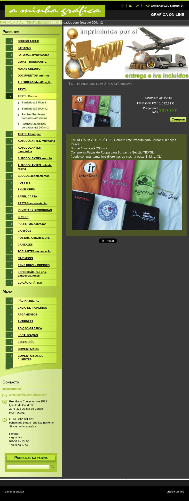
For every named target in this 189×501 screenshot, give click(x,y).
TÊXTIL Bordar (37, 22)
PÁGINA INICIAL (11, 22)
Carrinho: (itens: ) (167, 5)
